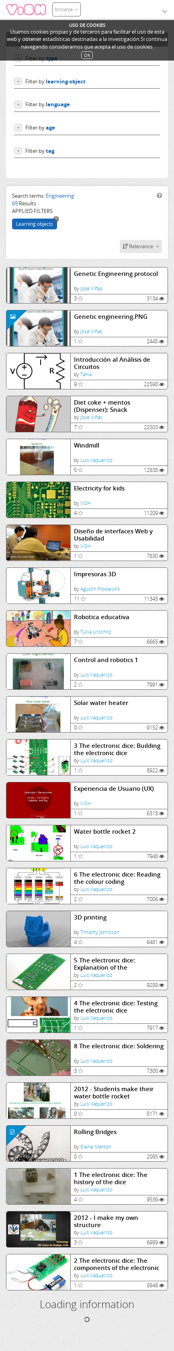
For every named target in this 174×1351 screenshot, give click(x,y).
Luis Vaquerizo (96, 460)
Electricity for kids (99, 488)
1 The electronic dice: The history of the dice (110, 1178)
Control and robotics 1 (106, 660)
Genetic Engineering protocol (116, 273)
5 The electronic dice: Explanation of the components (104, 963)
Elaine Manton (95, 1146)
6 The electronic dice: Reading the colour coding (117, 878)
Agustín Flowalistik (100, 588)
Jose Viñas (91, 288)
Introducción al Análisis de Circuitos (112, 363)
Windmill (86, 445)
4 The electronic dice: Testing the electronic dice (116, 1006)
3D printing (90, 917)
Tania (86, 374)
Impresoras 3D (95, 574)
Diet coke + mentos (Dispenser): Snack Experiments (102, 406)
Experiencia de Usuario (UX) (114, 788)
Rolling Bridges (95, 1132)
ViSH (85, 503)
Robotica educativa (101, 617)
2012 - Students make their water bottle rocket (114, 1092)
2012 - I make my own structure (106, 1221)
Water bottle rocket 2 (105, 831)
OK (87, 55)
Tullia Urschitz (95, 631)
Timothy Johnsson (99, 932)
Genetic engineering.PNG (110, 316)
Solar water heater (101, 703)
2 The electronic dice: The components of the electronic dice (116, 1264)
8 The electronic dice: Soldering (119, 1046)
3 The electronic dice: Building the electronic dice (117, 749)
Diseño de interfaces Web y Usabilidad (113, 534)
